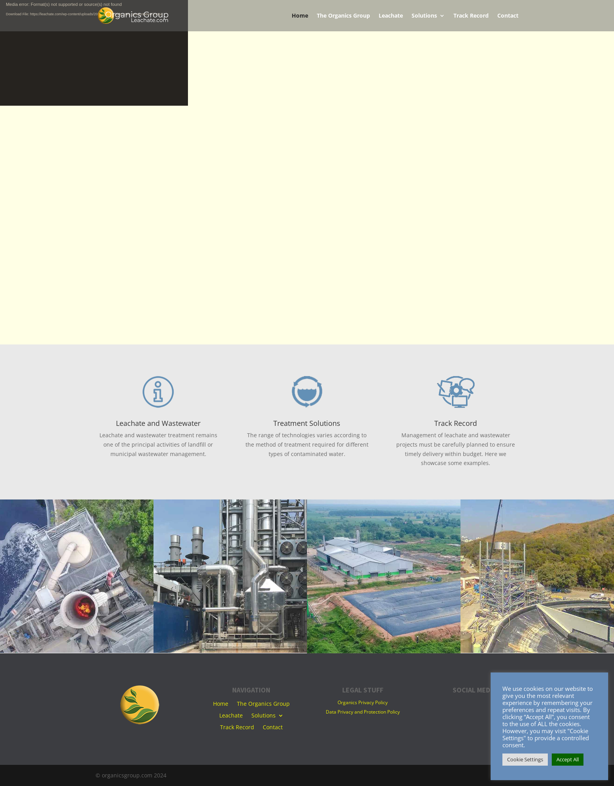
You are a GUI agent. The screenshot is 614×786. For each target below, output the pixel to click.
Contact (507, 16)
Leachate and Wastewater (158, 423)
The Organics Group (343, 16)
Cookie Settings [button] (525, 759)
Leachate (391, 16)
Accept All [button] (567, 759)
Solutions (424, 16)
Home (300, 16)
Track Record (471, 16)
